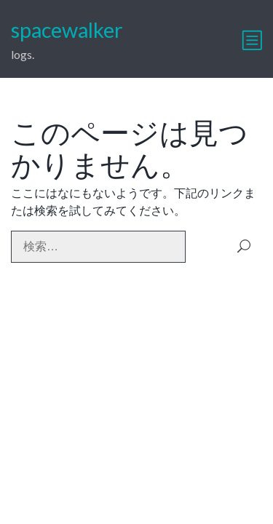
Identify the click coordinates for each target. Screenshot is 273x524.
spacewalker (67, 29)
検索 (244, 246)
